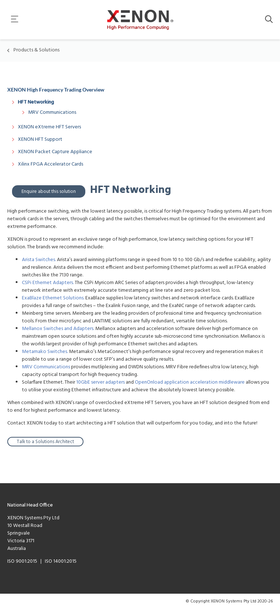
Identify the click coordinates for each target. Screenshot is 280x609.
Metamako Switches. (45, 352)
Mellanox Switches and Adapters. (58, 329)
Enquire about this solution (49, 191)
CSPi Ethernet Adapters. (48, 283)
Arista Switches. (39, 260)
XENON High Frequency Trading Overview (55, 89)
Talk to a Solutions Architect (45, 442)
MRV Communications (46, 367)
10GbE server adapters (100, 382)
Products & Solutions (36, 50)
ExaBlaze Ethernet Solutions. (53, 298)
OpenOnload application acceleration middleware (190, 382)
